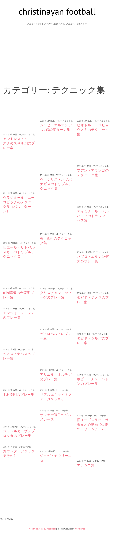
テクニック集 (28, 134)
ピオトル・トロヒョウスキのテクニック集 (93, 129)
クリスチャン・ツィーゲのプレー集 (56, 295)
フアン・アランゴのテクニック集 (93, 172)
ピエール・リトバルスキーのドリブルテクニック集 (19, 252)
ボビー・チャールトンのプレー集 (93, 381)
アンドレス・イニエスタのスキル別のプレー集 (19, 143)
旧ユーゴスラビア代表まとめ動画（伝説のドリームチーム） (93, 424)
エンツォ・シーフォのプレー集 (19, 315)
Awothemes (80, 528)
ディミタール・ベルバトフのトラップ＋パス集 (93, 215)
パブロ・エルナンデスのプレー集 (93, 258)
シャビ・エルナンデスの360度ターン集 (56, 127)
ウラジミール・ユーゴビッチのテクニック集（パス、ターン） (19, 204)
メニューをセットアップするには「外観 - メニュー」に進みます (57, 23)
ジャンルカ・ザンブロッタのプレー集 (19, 433)
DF (94, 252)
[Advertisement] (57, 52)
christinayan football (57, 11)
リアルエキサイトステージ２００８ (56, 396)
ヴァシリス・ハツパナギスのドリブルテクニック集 (56, 184)
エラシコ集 (86, 465)
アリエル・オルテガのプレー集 (56, 376)
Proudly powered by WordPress (42, 528)
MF (20, 134)
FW (57, 175)
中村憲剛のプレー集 (18, 394)
